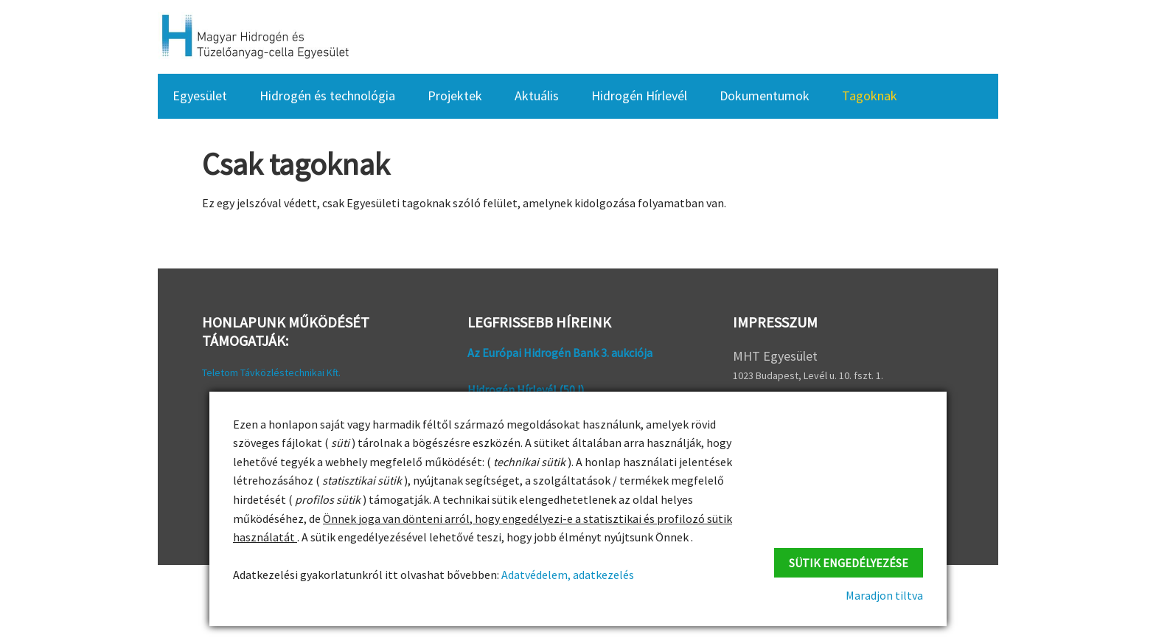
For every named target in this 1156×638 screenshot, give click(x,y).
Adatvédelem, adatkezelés (566, 574)
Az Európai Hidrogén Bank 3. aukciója (559, 352)
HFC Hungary (253, 37)
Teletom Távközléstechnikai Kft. (271, 372)
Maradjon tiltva (884, 595)
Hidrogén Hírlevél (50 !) (525, 389)
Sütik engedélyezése (848, 562)
